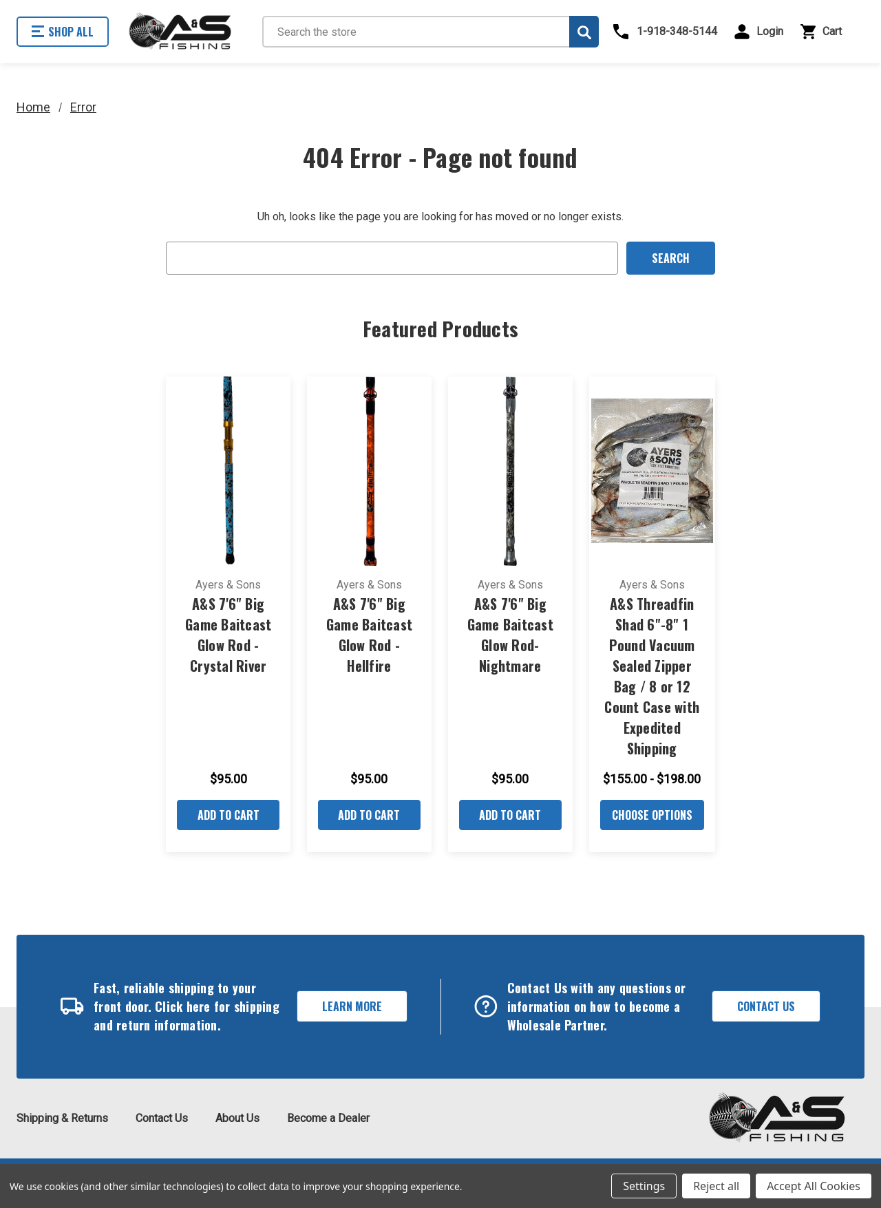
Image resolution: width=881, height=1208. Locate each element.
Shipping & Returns (62, 1118)
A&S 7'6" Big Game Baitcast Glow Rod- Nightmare (510, 634)
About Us (237, 1118)
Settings (644, 1186)
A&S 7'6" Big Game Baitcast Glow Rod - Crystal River (228, 634)
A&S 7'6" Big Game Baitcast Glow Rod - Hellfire (369, 634)
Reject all (716, 1186)
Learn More (352, 1006)
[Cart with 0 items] (830, 32)
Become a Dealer (328, 1118)
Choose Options (652, 815)
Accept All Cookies (813, 1186)
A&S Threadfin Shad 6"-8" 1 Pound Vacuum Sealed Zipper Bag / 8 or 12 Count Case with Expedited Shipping (651, 676)
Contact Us (766, 1006)
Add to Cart (228, 815)
